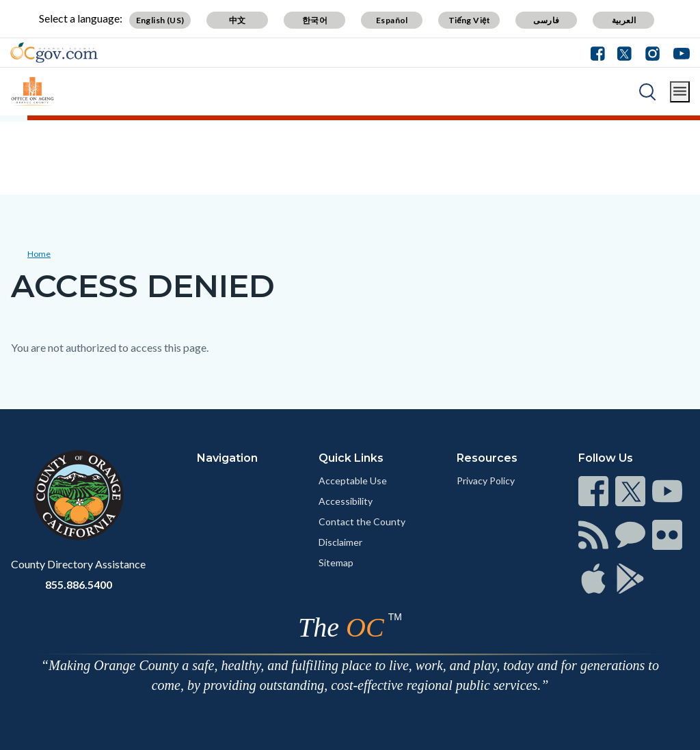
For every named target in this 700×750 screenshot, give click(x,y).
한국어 (314, 20)
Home (39, 254)
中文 (237, 20)
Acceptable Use (353, 480)
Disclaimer (340, 542)
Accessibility (346, 501)
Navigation (227, 458)
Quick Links (351, 458)
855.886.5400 (78, 584)
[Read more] (54, 52)
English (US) (160, 20)
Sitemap (336, 562)
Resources (487, 458)
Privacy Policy (486, 480)
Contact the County (362, 521)
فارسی (546, 20)
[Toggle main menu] (680, 91)
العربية (624, 20)
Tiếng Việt (469, 20)
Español (392, 20)
